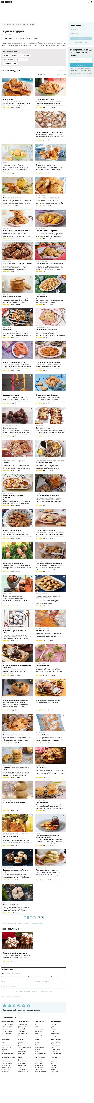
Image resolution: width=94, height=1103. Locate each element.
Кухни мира (4, 1071)
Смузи (53, 1069)
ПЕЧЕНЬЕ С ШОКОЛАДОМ (42, 458)
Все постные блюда (40, 1071)
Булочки (37, 1044)
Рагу (52, 1031)
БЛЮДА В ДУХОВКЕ (7, 528)
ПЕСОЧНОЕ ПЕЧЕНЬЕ (8, 663)
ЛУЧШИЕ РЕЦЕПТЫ (40, 195)
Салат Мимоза (22, 1031)
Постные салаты (39, 1060)
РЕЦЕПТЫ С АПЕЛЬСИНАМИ (42, 628)
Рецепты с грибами (6, 1028)
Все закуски (21, 1053)
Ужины (3, 1051)
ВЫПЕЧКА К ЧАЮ (40, 360)
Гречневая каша (22, 1060)
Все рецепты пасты (56, 1053)
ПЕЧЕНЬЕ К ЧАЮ (7, 228)
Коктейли (54, 1060)
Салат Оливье (22, 1026)
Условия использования (46, 991)
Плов (52, 1026)
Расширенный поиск (81, 42)
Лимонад (53, 1065)
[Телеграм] (4, 1005)
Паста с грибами (56, 1046)
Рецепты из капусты (7, 1024)
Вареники (54, 1030)
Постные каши (39, 1067)
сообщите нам (37, 923)
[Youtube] (23, 1005)
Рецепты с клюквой (6, 1031)
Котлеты (53, 1024)
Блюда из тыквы (6, 1033)
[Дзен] (28, 1005)
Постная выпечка (39, 1065)
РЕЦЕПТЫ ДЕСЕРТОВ (8, 493)
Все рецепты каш (23, 1071)
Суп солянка (38, 1031)
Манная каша (22, 1065)
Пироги (37, 1051)
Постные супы (38, 1063)
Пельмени (54, 1028)
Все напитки (54, 1071)
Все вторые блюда (56, 1036)
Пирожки (37, 1049)
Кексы (36, 1046)
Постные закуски (39, 1062)
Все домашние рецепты (8, 1036)
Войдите (31, 977)
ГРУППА (5, 950)
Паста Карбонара (56, 1042)
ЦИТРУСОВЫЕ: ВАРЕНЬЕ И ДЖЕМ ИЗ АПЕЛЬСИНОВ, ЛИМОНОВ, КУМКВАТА (15, 834)
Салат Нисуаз (22, 1030)
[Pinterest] (18, 1005)
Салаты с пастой (55, 1049)
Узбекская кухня (6, 1067)
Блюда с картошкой (7, 1026)
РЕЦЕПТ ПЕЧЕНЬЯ (7, 97)
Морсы (53, 1062)
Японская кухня (5, 1069)
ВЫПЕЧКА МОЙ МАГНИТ (42, 867)
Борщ (36, 1026)
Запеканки (4, 1049)
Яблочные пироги (6, 1030)
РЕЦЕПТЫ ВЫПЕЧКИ (7, 392)
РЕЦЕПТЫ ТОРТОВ (7, 327)
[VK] (9, 1005)
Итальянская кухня (6, 1063)
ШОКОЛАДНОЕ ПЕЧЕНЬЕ (42, 261)
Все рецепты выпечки (41, 1053)
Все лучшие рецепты (7, 1053)
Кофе (52, 1063)
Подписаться (81, 65)
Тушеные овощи (55, 1033)
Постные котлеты (39, 1069)
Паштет (20, 1049)
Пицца (3, 1042)
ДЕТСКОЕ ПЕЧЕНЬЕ (40, 425)
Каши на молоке (23, 1069)
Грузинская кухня (6, 1062)
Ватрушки (37, 1042)
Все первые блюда (40, 1036)
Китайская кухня (6, 1065)
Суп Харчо (38, 1033)
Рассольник (38, 1028)
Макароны (54, 1051)
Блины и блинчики (6, 1046)
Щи (36, 1024)
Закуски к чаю (22, 1051)
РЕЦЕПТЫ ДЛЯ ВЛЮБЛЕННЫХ (43, 327)
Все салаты (21, 1036)
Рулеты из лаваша (23, 1044)
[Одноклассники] (14, 1005)
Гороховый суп (39, 1030)
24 (39, 917)
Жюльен (20, 1042)
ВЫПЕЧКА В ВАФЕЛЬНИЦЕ (9, 360)
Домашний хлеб (39, 1047)
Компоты (53, 1067)
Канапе (20, 1046)
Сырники (4, 1044)
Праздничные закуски (24, 1047)
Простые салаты (22, 1024)
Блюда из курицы (6, 1047)
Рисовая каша (22, 1063)
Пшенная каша (22, 1067)
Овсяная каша (22, 1062)
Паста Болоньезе (56, 1044)
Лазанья (53, 1047)
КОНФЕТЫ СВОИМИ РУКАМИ (10, 425)
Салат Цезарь (22, 1028)
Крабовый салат (22, 1033)
